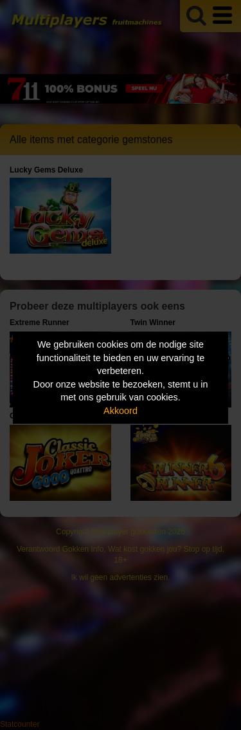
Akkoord (120, 411)
